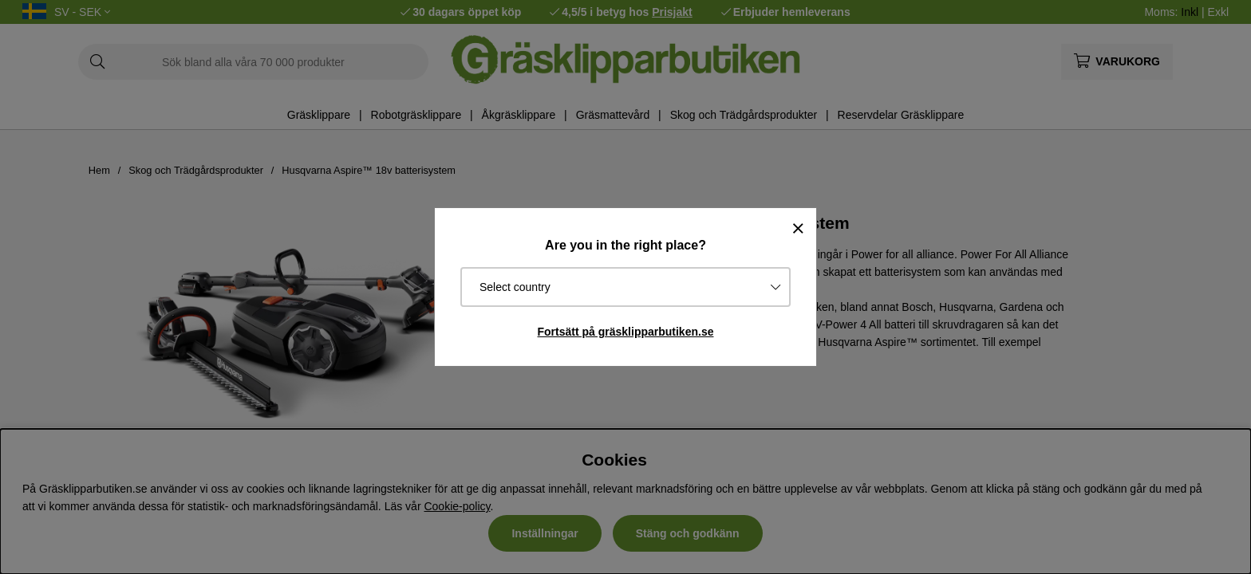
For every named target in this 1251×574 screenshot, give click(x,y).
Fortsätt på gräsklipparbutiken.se (626, 331)
